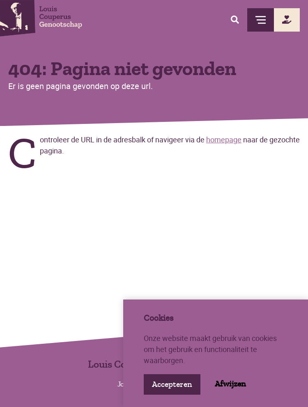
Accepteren (172, 384)
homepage (223, 139)
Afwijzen (230, 384)
